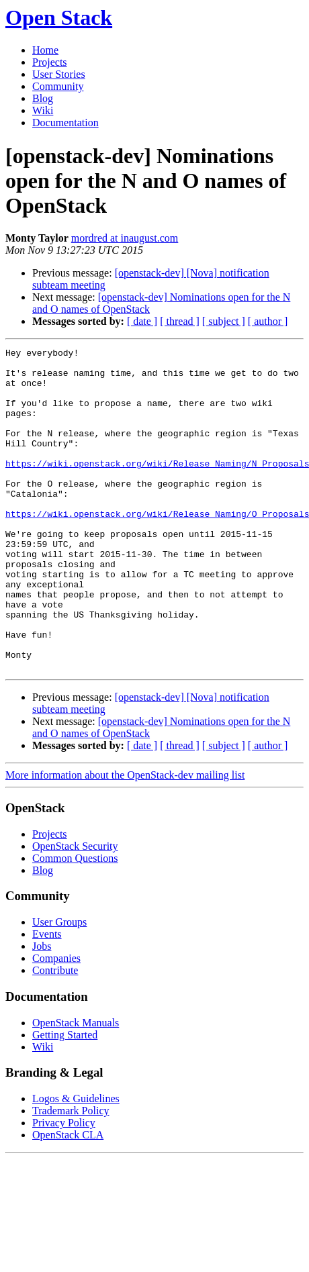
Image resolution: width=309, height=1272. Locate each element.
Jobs (41, 1010)
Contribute (55, 1034)
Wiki (42, 110)
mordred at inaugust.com (125, 238)
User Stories (58, 74)
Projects (49, 62)
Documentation (65, 122)
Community (57, 86)
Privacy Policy (63, 1187)
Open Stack (58, 17)
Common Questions (75, 922)
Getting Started (64, 1099)
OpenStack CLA (67, 1199)
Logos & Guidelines (76, 1163)
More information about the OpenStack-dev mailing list (125, 839)
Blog (42, 98)
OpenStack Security (75, 910)
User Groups (59, 986)
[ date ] (142, 321)
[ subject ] (223, 321)
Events (47, 998)
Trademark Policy (70, 1175)
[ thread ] (180, 321)
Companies (56, 1022)
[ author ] (268, 321)
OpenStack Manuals (75, 1087)
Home (45, 50)
